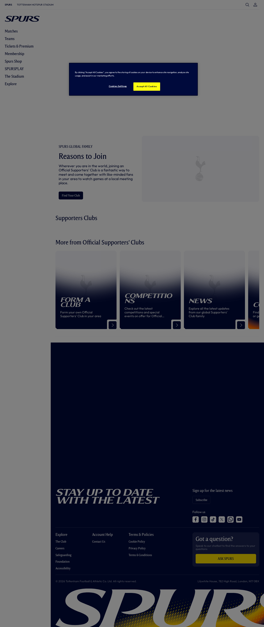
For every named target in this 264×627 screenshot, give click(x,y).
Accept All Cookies (147, 86)
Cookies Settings (118, 86)
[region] (133, 79)
